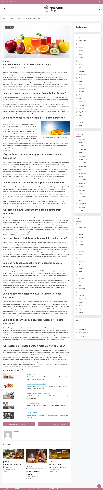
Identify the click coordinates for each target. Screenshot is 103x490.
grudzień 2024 (82, 193)
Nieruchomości (82, 74)
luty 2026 (81, 146)
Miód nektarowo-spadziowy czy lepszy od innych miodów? (36, 471)
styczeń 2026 (82, 149)
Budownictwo (82, 40)
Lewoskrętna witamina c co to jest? (36, 384)
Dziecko (81, 47)
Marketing (81, 64)
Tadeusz (19, 68)
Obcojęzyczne (82, 78)
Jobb (80, 61)
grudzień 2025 (82, 152)
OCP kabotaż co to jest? (33, 403)
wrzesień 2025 (82, 163)
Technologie (82, 101)
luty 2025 (81, 186)
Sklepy (80, 95)
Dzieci (80, 44)
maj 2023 (81, 200)
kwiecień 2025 (82, 180)
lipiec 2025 (81, 169)
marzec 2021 (82, 207)
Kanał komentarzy (83, 332)
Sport (80, 98)
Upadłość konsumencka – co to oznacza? (38, 393)
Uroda (80, 115)
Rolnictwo (81, 91)
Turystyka (81, 108)
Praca (80, 81)
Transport (81, 105)
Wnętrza (81, 122)
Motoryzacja (82, 71)
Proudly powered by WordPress (27, 489)
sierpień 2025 (82, 166)
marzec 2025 (82, 183)
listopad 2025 (82, 156)
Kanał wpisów (82, 329)
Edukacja (81, 50)
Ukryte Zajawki (82, 112)
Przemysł (81, 88)
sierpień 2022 (82, 203)
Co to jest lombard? (32, 412)
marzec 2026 (82, 142)
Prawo (80, 84)
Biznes (80, 37)
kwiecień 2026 (82, 139)
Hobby (80, 54)
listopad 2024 (82, 197)
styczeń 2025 (82, 190)
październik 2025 (83, 159)
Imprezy (81, 57)
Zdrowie (6, 61)
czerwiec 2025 (82, 173)
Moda (80, 67)
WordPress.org (82, 336)
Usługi (80, 118)
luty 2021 (81, 210)
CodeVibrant (54, 489)
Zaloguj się (81, 326)
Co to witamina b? (32, 374)
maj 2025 (81, 176)
